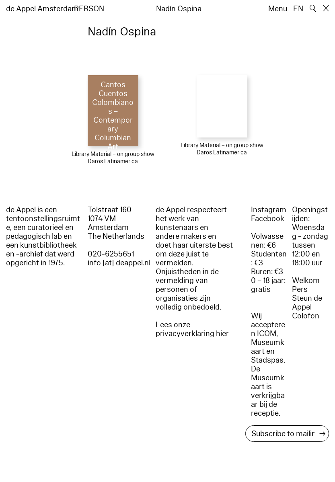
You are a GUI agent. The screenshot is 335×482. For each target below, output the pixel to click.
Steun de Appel (307, 302)
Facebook (267, 218)
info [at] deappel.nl (119, 263)
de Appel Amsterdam (42, 9)
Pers (300, 289)
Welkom (306, 280)
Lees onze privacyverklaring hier (192, 329)
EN (298, 9)
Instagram (268, 210)
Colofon (305, 316)
